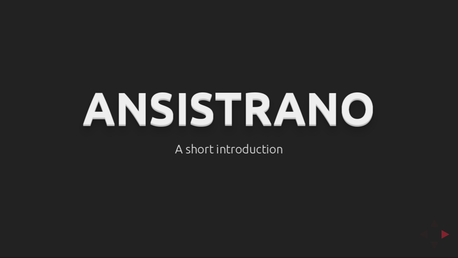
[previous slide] (421, 234)
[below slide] (434, 248)
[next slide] (448, 234)
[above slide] (434, 221)
